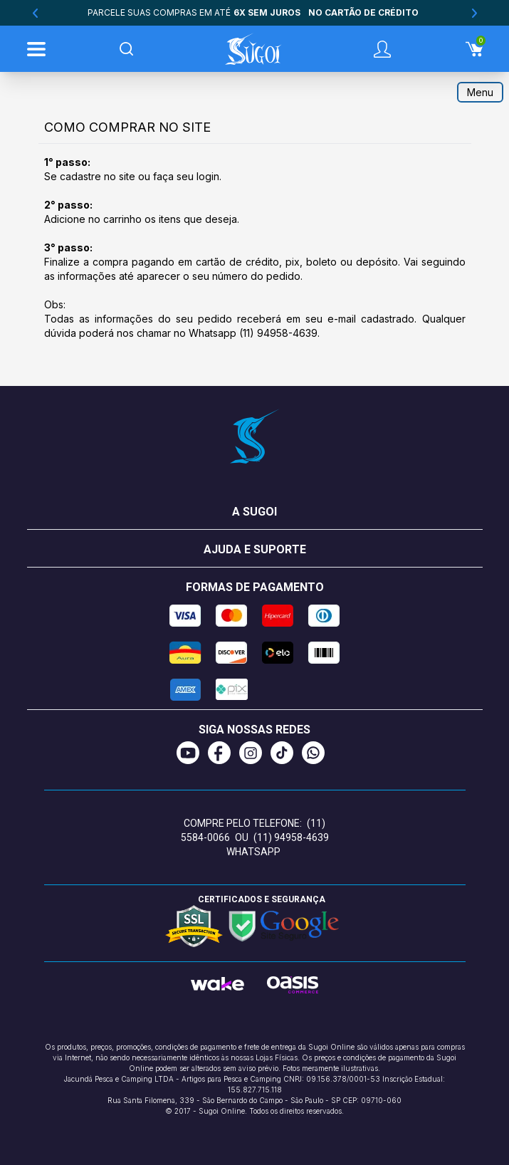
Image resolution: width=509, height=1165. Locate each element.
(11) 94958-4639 (278, 333)
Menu (480, 92)
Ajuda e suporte (255, 549)
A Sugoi (254, 511)
